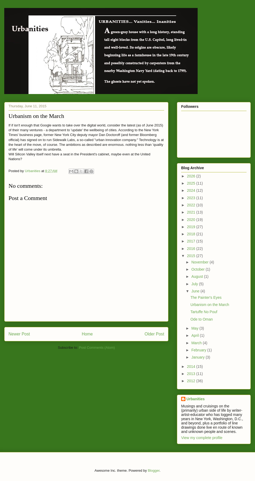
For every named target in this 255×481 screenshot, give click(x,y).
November (200, 262)
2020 (191, 220)
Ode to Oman (201, 319)
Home (87, 334)
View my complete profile (201, 438)
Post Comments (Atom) (97, 348)
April (195, 335)
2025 (191, 183)
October (198, 269)
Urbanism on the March (209, 305)
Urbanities (195, 399)
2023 (191, 198)
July (195, 284)
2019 (191, 227)
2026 (191, 176)
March (197, 343)
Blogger (153, 471)
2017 (191, 241)
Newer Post (19, 334)
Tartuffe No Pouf (203, 312)
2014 (191, 366)
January (198, 357)
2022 (191, 205)
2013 (191, 374)
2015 (191, 256)
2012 (191, 381)
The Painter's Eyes (206, 297)
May (195, 328)
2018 (191, 234)
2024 (191, 190)
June (195, 291)
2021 (191, 212)
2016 (191, 248)
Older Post (154, 334)
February (199, 350)
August (197, 276)
